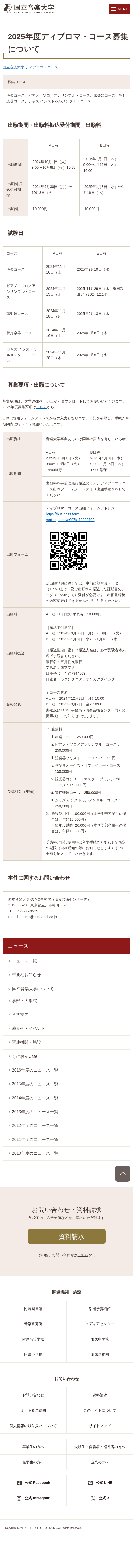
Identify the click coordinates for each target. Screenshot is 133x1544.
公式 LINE (104, 1483)
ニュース (18, 946)
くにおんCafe (24, 1056)
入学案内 (20, 1014)
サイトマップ (100, 1426)
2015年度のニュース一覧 (35, 1084)
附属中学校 (100, 1339)
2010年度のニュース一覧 (35, 1153)
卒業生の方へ (33, 1447)
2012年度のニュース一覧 (35, 1125)
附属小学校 (33, 1354)
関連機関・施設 (26, 1042)
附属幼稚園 (100, 1354)
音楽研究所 (33, 1324)
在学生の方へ (33, 1462)
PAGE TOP (122, 1174)
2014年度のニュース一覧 (35, 1098)
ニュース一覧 (24, 961)
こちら (41, 407)
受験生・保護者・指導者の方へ (99, 1447)
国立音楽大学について (33, 989)
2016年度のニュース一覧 (35, 1070)
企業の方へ (100, 1462)
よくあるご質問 (33, 1410)
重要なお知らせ (26, 974)
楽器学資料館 (100, 1309)
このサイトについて (99, 1410)
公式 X (104, 1498)
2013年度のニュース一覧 (35, 1112)
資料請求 (72, 1236)
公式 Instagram (37, 1498)
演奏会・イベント (28, 1028)
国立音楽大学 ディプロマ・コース (30, 67)
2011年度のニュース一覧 (35, 1139)
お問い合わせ (33, 1395)
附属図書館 (33, 1309)
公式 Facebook (37, 1483)
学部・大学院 (24, 1000)
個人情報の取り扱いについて (33, 1426)
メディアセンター (99, 1324)
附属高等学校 (33, 1339)
